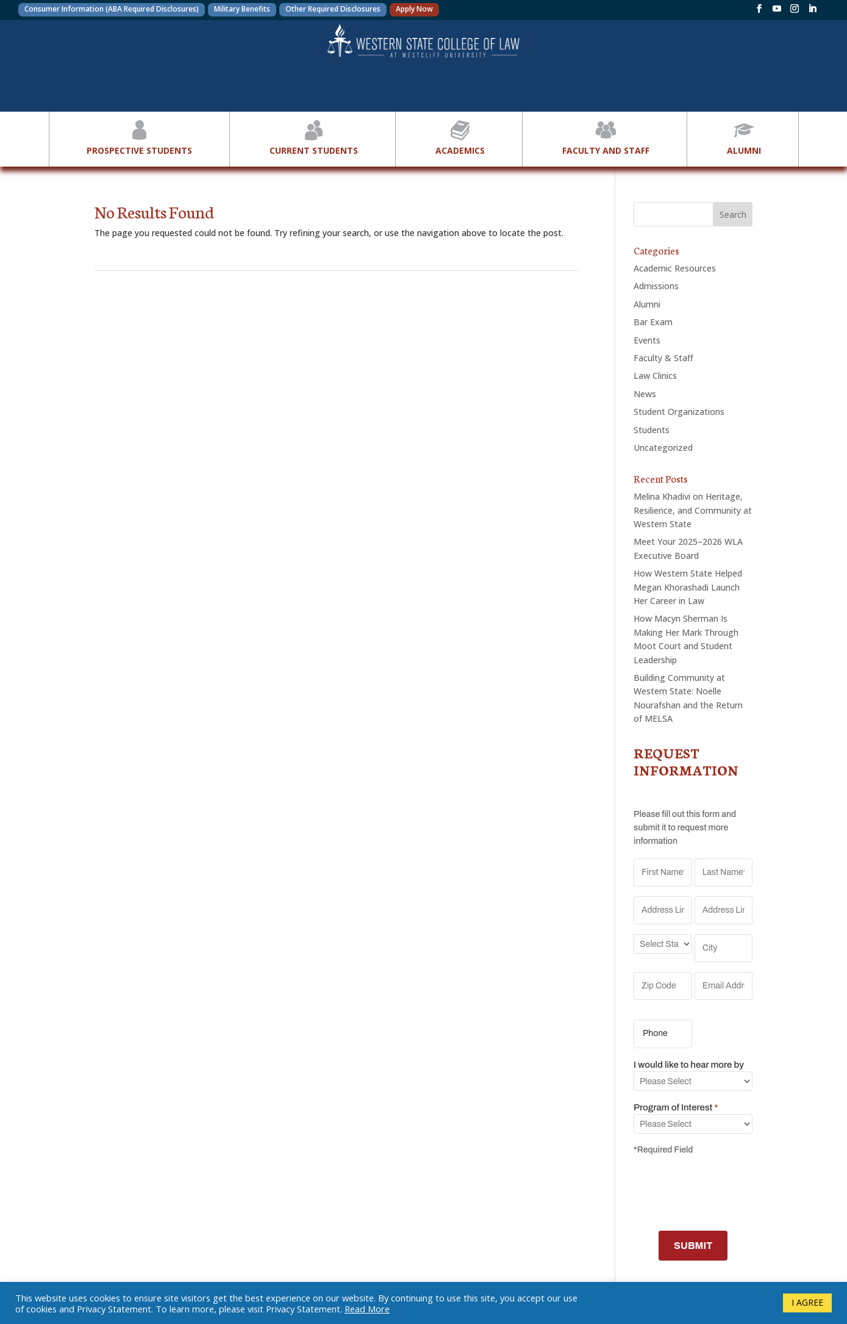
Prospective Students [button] (139, 136)
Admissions (656, 286)
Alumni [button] (744, 136)
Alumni (647, 304)
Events (647, 340)
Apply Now (414, 9)
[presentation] (726, 1191)
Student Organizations (679, 411)
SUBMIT (693, 1245)
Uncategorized (663, 447)
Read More (367, 1309)
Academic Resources (675, 268)
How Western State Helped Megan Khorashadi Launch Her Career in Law (688, 586)
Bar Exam (653, 322)
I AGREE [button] (807, 1302)
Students (652, 430)
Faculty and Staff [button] (605, 136)
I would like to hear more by (689, 1065)
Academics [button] (460, 136)
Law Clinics (655, 375)
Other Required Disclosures (333, 9)
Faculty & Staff (663, 358)
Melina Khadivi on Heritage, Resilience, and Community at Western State (693, 510)
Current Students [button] (314, 136)
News (645, 394)
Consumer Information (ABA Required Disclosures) (111, 9)
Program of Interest (676, 1107)
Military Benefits (242, 9)
